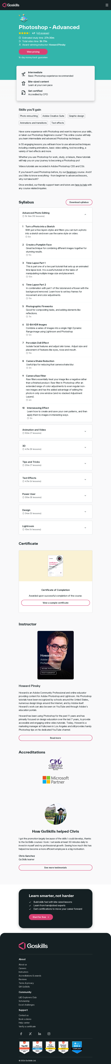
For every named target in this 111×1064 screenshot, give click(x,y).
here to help (81, 184)
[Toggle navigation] (107, 5)
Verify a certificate (27, 1026)
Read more (55, 738)
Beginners (71, 172)
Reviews (23, 979)
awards (37, 975)
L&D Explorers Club (28, 997)
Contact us (24, 1015)
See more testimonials (55, 867)
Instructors (23, 972)
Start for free (41, 917)
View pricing (33, 52)
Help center (24, 1022)
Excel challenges (27, 1005)
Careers (22, 968)
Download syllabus (79, 202)
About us (23, 964)
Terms (22, 983)
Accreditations (25, 975)
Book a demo (25, 1019)
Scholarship (24, 1001)
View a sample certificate (55, 603)
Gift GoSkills (24, 986)
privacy (30, 983)
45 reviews (42, 33)
